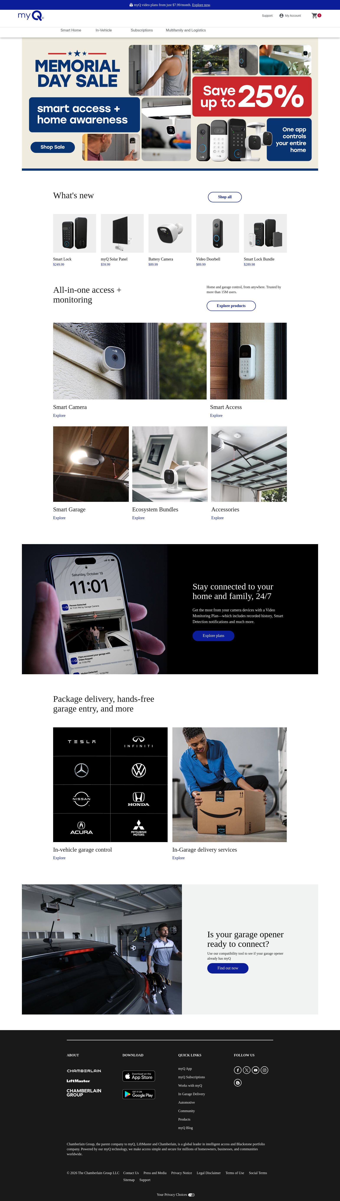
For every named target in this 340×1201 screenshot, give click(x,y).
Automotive (186, 1102)
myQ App (185, 1068)
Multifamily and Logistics (186, 30)
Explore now (201, 5)
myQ (131, 1144)
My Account (290, 15)
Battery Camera (161, 259)
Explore (59, 415)
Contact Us (131, 1173)
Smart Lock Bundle (259, 259)
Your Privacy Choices (172, 1194)
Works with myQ (190, 1085)
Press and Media (155, 1173)
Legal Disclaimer (209, 1173)
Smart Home (71, 30)
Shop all (225, 197)
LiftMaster (144, 1144)
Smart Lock (62, 259)
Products (184, 1119)
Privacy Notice (181, 1173)
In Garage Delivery (191, 1094)
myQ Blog (185, 1128)
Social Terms (258, 1173)
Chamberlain (167, 1144)
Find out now (227, 968)
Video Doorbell (208, 259)
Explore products (231, 306)
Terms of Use (235, 1173)
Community (186, 1111)
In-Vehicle (104, 30)
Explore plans (213, 635)
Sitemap (128, 1180)
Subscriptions (142, 30)
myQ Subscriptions (191, 1077)
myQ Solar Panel (114, 259)
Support (267, 15)
